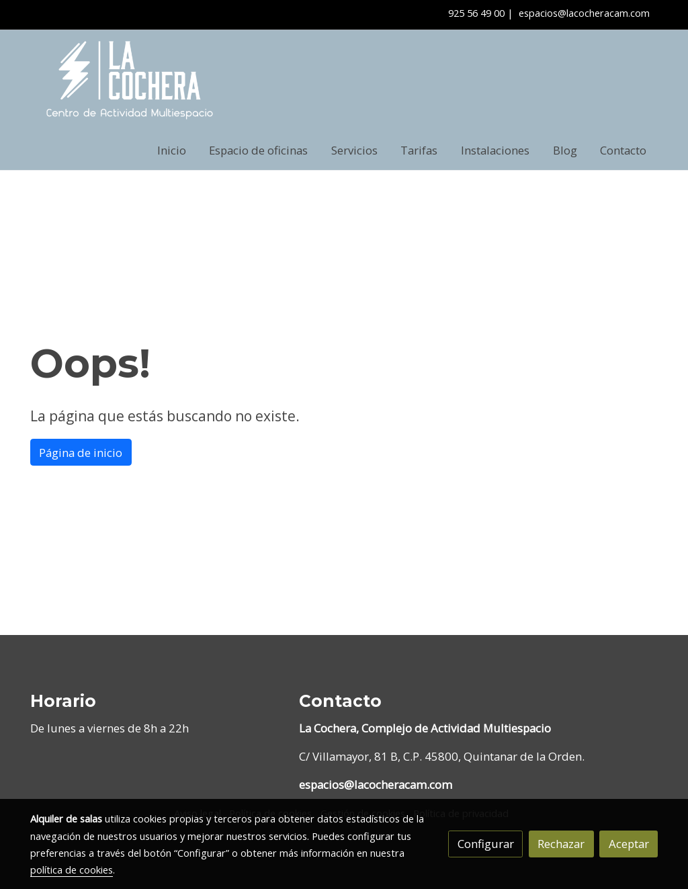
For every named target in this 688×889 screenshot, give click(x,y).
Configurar (486, 843)
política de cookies (71, 869)
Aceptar (629, 843)
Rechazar (561, 843)
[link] (130, 80)
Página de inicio (80, 452)
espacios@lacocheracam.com (584, 12)
